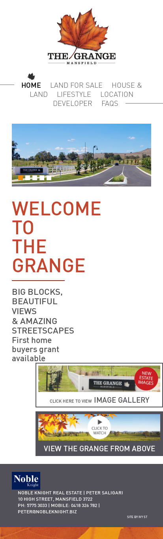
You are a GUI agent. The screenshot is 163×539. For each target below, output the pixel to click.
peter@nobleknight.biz (47, 511)
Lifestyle (74, 94)
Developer (72, 103)
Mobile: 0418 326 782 (74, 505)
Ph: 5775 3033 (32, 505)
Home (31, 85)
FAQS (109, 103)
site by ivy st (137, 517)
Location (116, 94)
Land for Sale (76, 85)
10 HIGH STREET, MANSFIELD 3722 (55, 499)
